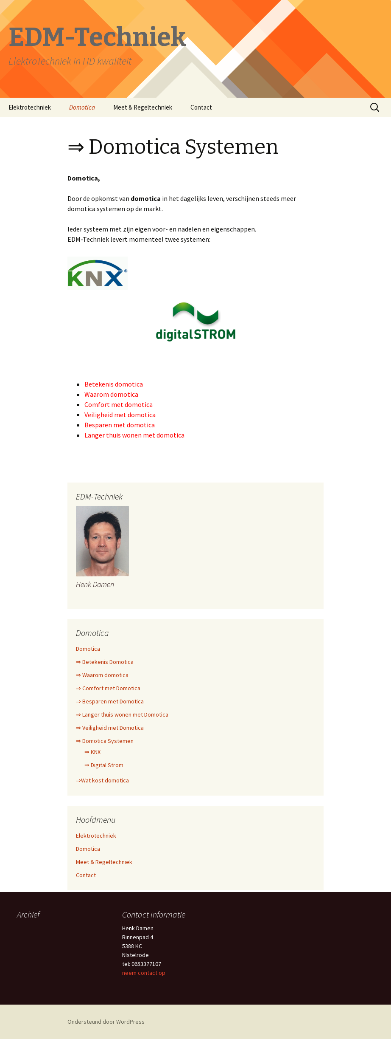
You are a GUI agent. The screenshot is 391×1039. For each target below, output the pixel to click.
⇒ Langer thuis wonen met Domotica (122, 714)
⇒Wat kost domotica (102, 780)
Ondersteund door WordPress (106, 1021)
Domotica (82, 107)
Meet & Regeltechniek (142, 107)
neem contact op (143, 973)
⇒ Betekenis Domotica (105, 662)
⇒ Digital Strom (103, 765)
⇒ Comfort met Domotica (108, 688)
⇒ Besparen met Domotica (110, 701)
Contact (201, 107)
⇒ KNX (92, 752)
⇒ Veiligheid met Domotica (110, 727)
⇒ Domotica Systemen (105, 741)
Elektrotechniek (29, 107)
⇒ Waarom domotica (102, 675)
